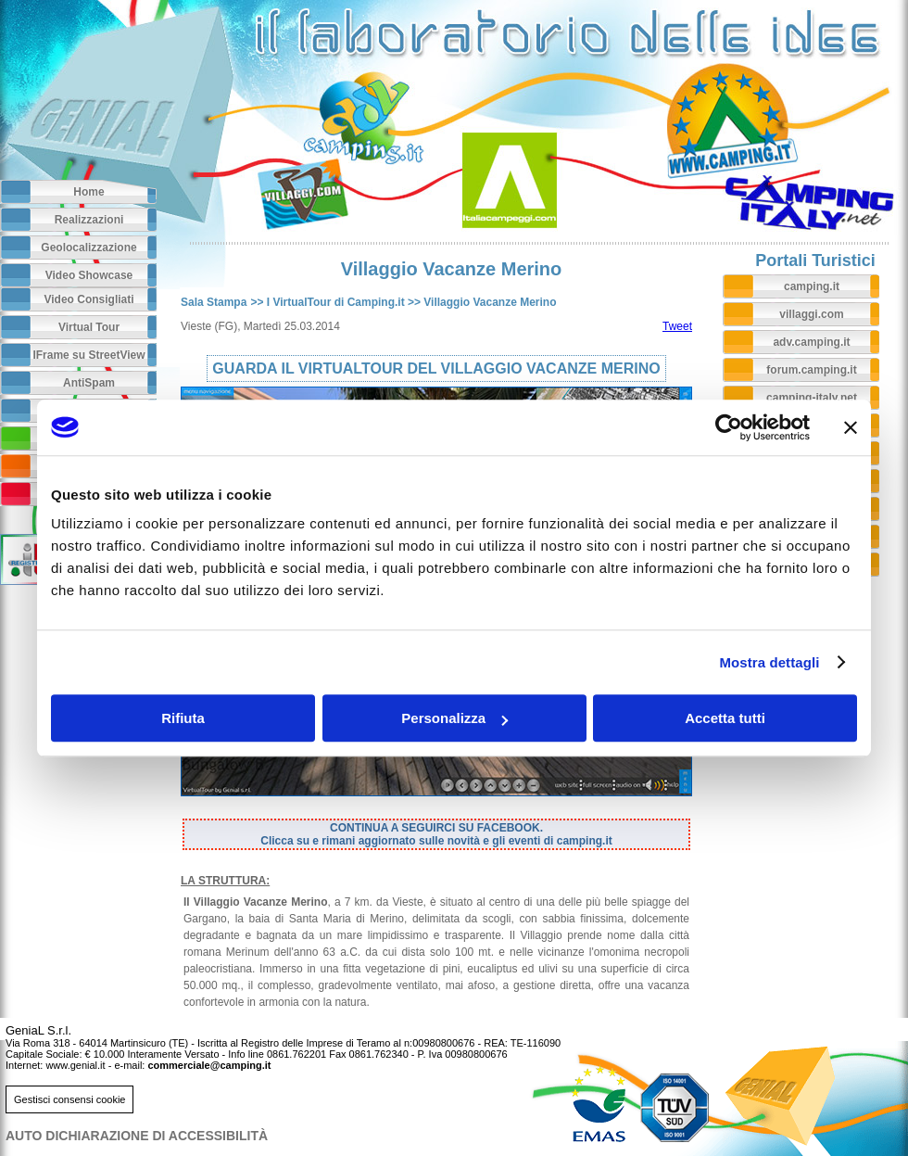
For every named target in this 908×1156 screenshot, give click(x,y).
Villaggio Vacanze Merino (489, 302)
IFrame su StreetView (88, 355)
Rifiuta (183, 718)
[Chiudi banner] (850, 427)
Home (88, 191)
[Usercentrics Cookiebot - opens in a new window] (729, 427)
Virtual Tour (89, 327)
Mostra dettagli (769, 662)
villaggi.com (811, 314)
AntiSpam (89, 382)
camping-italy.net (811, 397)
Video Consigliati (88, 299)
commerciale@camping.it (209, 1065)
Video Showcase (88, 275)
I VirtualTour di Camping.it (336, 302)
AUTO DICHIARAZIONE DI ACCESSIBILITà (137, 1135)
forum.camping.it (811, 369)
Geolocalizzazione (88, 247)
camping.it (811, 286)
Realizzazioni (89, 219)
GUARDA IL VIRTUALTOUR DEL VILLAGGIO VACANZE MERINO (436, 368)
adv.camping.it (811, 342)
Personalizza (454, 718)
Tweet (677, 326)
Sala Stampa (213, 302)
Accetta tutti (725, 718)
